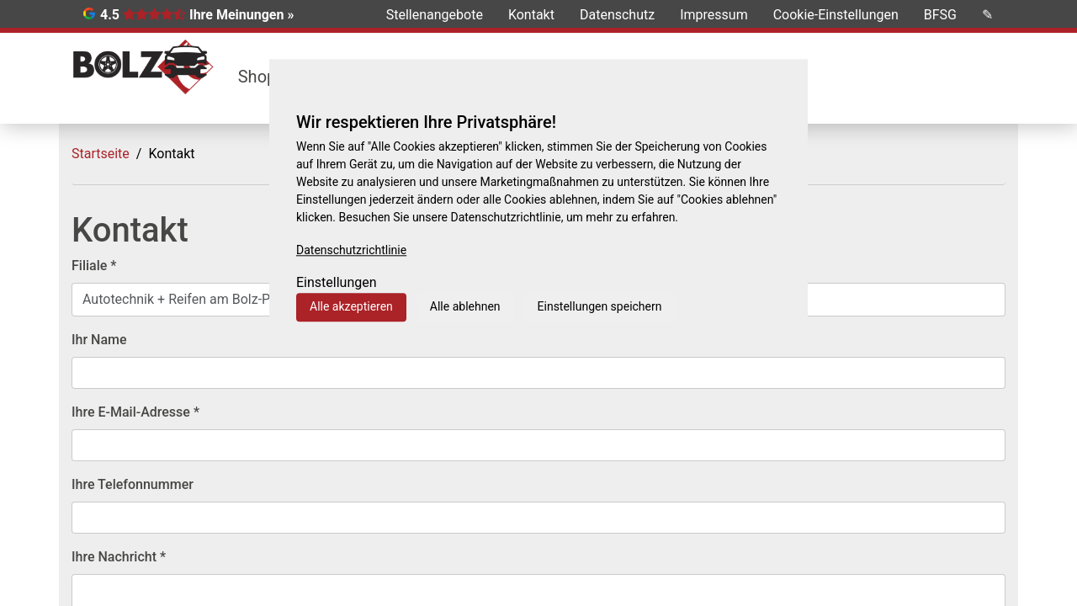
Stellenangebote (434, 15)
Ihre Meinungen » (241, 15)
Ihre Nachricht (119, 557)
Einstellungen (336, 282)
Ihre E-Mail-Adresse (135, 412)
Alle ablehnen (465, 306)
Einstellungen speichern (600, 306)
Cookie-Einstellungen (836, 15)
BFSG (940, 15)
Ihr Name (99, 340)
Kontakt (531, 15)
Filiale (94, 266)
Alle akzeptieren (351, 306)
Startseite (101, 154)
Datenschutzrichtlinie (351, 250)
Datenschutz (617, 15)
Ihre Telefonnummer (133, 484)
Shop (257, 76)
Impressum (714, 15)
